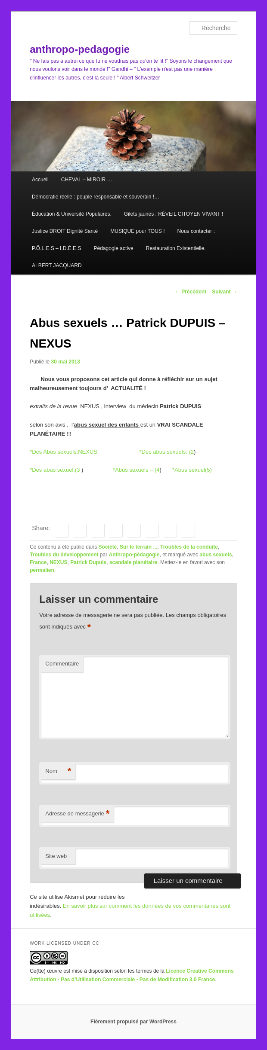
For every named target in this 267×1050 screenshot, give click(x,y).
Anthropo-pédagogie (134, 555)
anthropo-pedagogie (80, 49)
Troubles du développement (64, 555)
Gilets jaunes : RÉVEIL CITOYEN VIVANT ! (173, 214)
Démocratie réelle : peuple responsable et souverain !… (95, 197)
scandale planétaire (133, 562)
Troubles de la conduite (189, 547)
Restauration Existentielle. (176, 248)
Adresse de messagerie (77, 814)
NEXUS (58, 562)
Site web (56, 856)
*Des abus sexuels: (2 (166, 452)
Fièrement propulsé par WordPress (133, 1022)
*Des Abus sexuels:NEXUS (63, 452)
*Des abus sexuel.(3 (55, 470)
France (38, 562)
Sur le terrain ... (138, 547)
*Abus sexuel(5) (192, 470)
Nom (58, 771)
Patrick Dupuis (88, 562)
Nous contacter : (196, 231)
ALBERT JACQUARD (57, 265)
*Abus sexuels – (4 (136, 470)
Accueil (40, 180)
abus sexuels (215, 555)
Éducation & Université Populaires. (72, 214)
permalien (42, 570)
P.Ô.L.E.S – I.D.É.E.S (56, 248)
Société (108, 547)
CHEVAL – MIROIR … (86, 180)
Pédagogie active (114, 248)
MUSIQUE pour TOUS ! (137, 231)
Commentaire (62, 663)
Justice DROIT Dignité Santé (65, 231)
